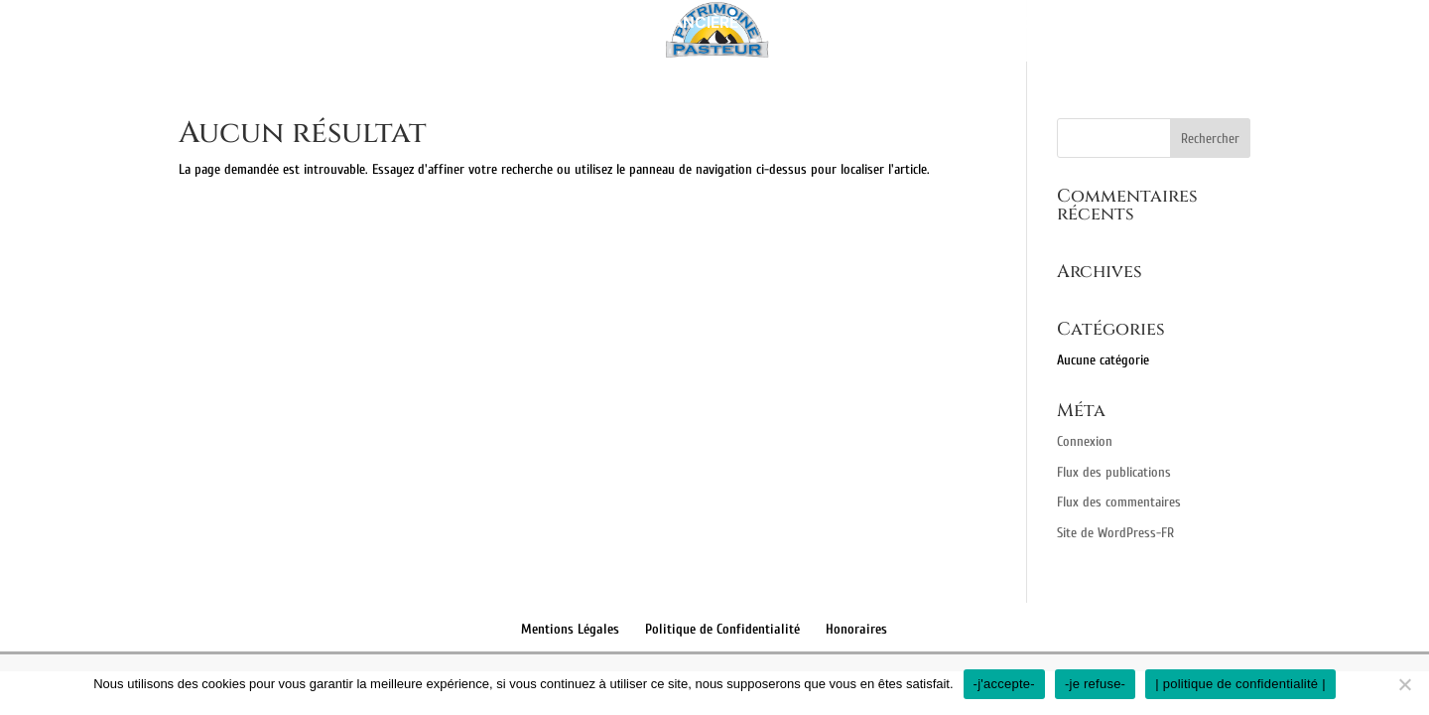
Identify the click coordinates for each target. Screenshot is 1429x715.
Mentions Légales (570, 629)
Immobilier (808, 24)
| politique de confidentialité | (1240, 683)
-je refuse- (1095, 683)
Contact (1136, 24)
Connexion (1084, 441)
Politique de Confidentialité (722, 629)
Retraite (934, 24)
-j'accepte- (1004, 683)
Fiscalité (1034, 24)
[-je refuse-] (1404, 684)
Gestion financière (656, 24)
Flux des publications (1114, 472)
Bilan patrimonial (471, 24)
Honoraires (856, 629)
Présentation (310, 24)
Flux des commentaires (1119, 502)
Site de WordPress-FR (1115, 532)
